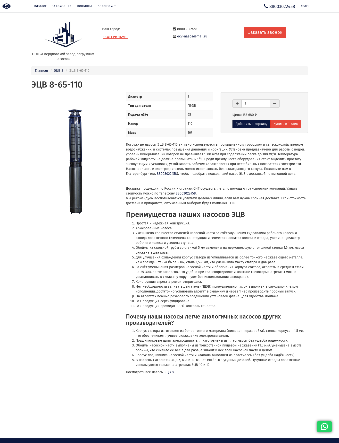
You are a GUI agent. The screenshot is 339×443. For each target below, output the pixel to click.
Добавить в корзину (251, 124)
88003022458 (167, 174)
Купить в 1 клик (285, 124)
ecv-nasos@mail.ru (192, 36)
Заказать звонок (265, 32)
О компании (61, 6)
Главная (41, 71)
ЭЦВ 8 (58, 71)
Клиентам (107, 6)
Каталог (40, 6)
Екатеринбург (115, 37)
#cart (305, 6)
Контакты (84, 6)
